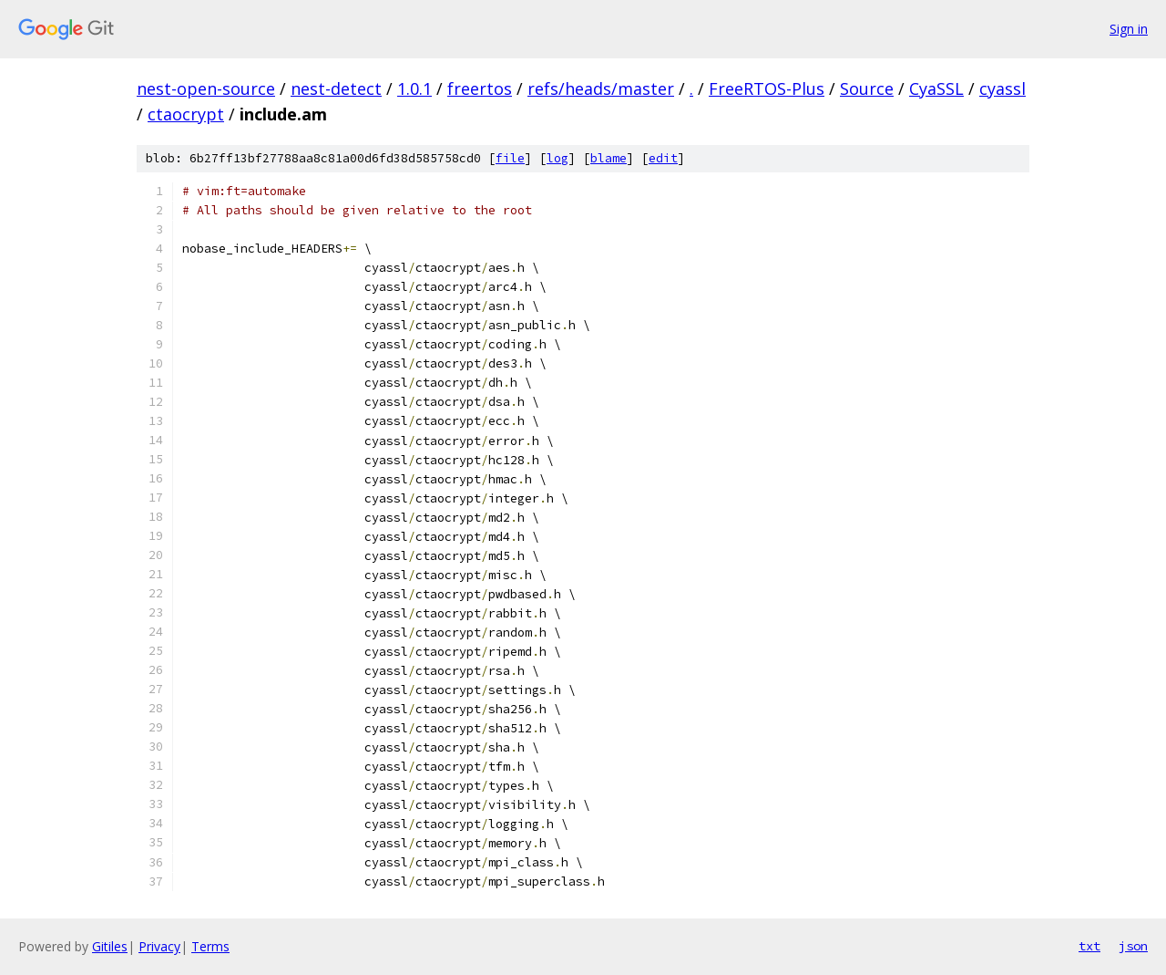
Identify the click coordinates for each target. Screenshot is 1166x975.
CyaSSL (936, 88)
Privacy (159, 946)
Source (867, 88)
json (1133, 946)
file (510, 158)
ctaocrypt (186, 114)
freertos (479, 88)
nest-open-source (206, 88)
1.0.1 (414, 88)
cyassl (1002, 88)
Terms (210, 946)
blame (608, 158)
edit (663, 158)
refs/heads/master (600, 88)
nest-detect (336, 88)
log (557, 158)
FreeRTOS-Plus (766, 88)
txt (1089, 946)
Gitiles (110, 946)
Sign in (1129, 28)
